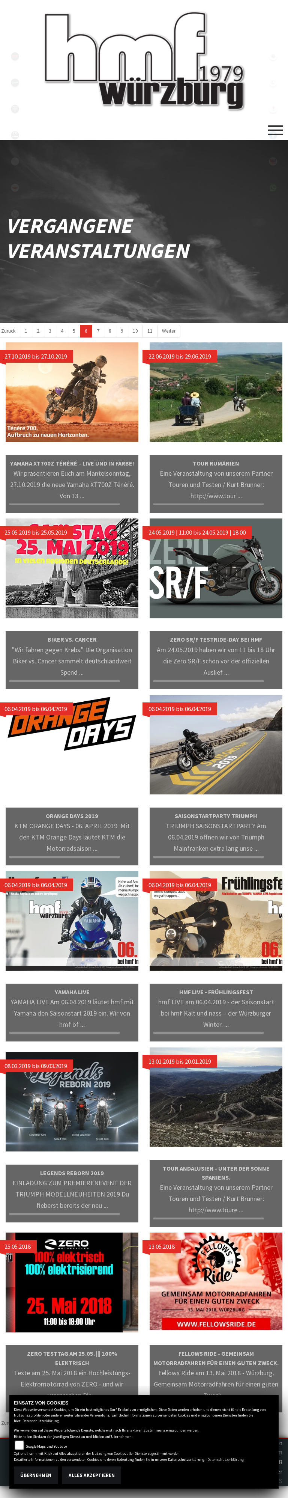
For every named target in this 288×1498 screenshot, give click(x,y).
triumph (15, 109)
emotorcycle (15, 161)
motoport (15, 187)
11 (150, 331)
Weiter (169, 331)
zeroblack (15, 135)
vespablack (15, 82)
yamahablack (15, 56)
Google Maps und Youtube (46, 1446)
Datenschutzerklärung (40, 1420)
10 (135, 331)
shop (15, 214)
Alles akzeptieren (92, 1475)
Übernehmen (35, 1475)
